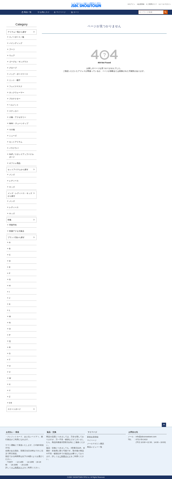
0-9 (10, 403)
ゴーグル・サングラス (18, 62)
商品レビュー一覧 (94, 447)
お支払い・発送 (12, 432)
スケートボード (14, 409)
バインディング (15, 43)
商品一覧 (26, 12)
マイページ (60, 12)
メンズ (12, 175)
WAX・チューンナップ (18, 123)
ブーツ (12, 49)
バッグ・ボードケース (18, 74)
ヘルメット (14, 105)
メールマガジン (165, 4)
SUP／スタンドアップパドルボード (21, 155)
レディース (14, 181)
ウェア (12, 55)
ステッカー (14, 111)
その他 (12, 129)
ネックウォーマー (16, 92)
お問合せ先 (133, 432)
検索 (165, 12)
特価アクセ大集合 (16, 231)
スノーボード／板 (16, 37)
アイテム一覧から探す (17, 32)
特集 (9, 220)
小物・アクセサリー (17, 117)
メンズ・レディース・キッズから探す (20, 194)
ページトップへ (164, 425)
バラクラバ (14, 148)
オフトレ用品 (14, 163)
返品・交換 (51, 432)
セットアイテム (15, 142)
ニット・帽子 (14, 80)
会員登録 (141, 4)
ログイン (132, 4)
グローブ (13, 68)
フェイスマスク (15, 86)
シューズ (13, 136)
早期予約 (13, 225)
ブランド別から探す (16, 237)
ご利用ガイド (152, 4)
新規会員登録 (92, 437)
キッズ (12, 187)
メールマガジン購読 (95, 444)
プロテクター (14, 99)
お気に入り (43, 12)
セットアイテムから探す (18, 169)
